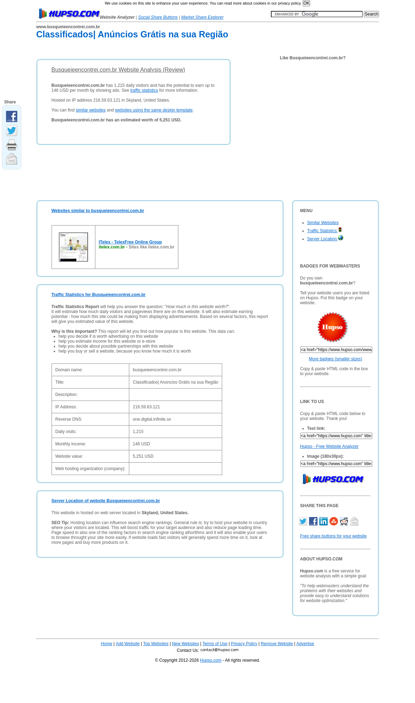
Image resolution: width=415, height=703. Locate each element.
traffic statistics (144, 90)
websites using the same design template (153, 110)
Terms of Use (214, 643)
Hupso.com (210, 660)
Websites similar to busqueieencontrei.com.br (98, 210)
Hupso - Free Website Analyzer (329, 446)
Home (106, 643)
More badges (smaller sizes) (335, 358)
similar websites (91, 110)
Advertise (305, 643)
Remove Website (277, 643)
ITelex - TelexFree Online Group (130, 242)
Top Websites (155, 643)
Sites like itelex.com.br (151, 247)
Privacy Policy (244, 643)
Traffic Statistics (324, 230)
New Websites (185, 643)
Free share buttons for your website (333, 536)
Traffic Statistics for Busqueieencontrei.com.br (99, 294)
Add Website (128, 643)
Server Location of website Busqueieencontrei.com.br (106, 500)
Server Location (325, 238)
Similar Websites (323, 222)
